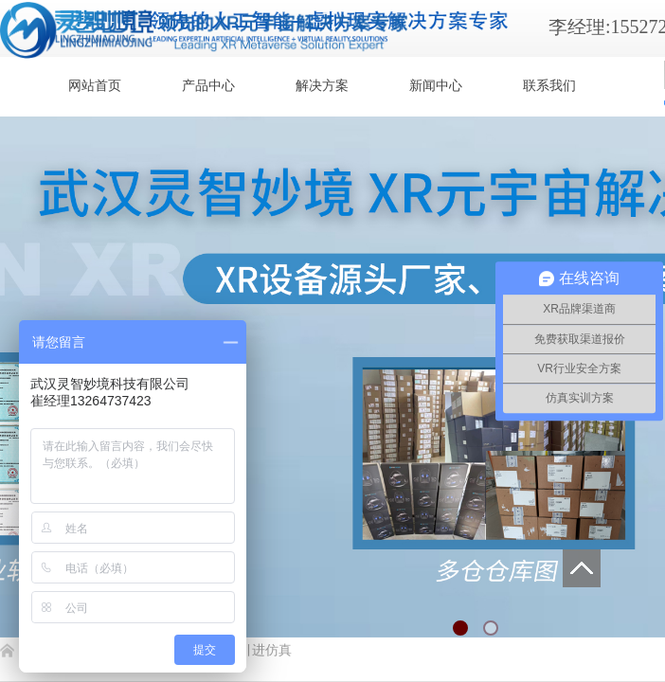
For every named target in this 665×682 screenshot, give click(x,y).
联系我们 (549, 86)
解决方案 (322, 86)
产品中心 (208, 86)
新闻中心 (435, 86)
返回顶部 (582, 568)
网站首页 (94, 86)
